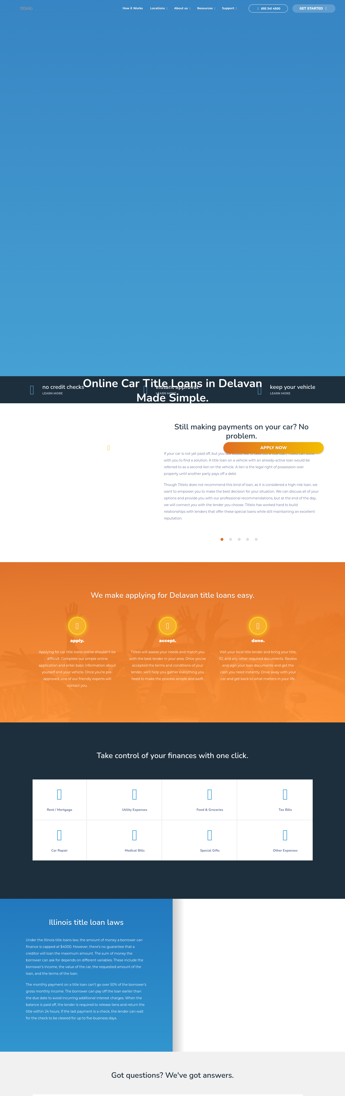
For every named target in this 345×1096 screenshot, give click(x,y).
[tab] (222, 539)
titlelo (26, 8)
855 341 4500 (269, 8)
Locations (157, 8)
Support (228, 8)
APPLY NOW (273, 448)
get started (313, 8)
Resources (205, 8)
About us (181, 8)
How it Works (133, 8)
